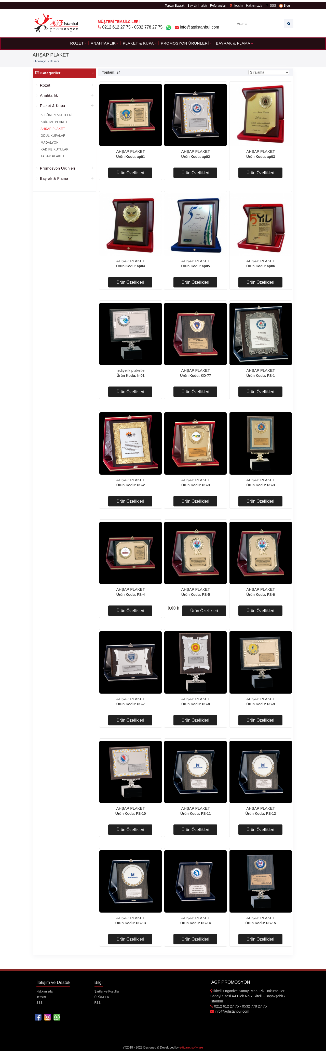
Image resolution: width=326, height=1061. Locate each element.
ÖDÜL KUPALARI (53, 135)
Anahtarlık (103, 43)
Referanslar (218, 5)
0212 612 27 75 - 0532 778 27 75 (132, 27)
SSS (270, 5)
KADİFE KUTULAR (54, 149)
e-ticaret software (191, 1047)
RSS (97, 1002)
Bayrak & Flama (233, 43)
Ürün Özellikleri (130, 173)
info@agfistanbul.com (197, 27)
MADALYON (49, 142)
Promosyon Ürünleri (185, 43)
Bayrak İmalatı (197, 5)
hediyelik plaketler (130, 370)
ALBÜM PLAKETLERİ (56, 115)
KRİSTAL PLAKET (53, 122)
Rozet (77, 43)
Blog (284, 5)
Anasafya (41, 61)
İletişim (236, 5)
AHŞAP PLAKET (52, 129)
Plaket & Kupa (138, 43)
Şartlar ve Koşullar (106, 991)
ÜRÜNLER (101, 997)
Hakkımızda (254, 5)
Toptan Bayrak (174, 5)
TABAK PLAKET (52, 156)
